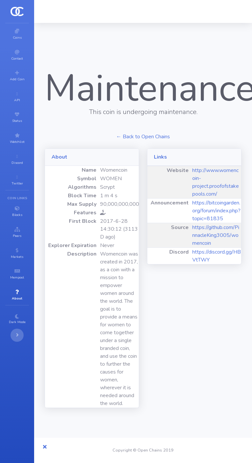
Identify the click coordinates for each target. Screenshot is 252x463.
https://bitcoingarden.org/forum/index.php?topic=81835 (216, 210)
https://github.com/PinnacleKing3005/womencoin (215, 235)
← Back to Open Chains (143, 136)
